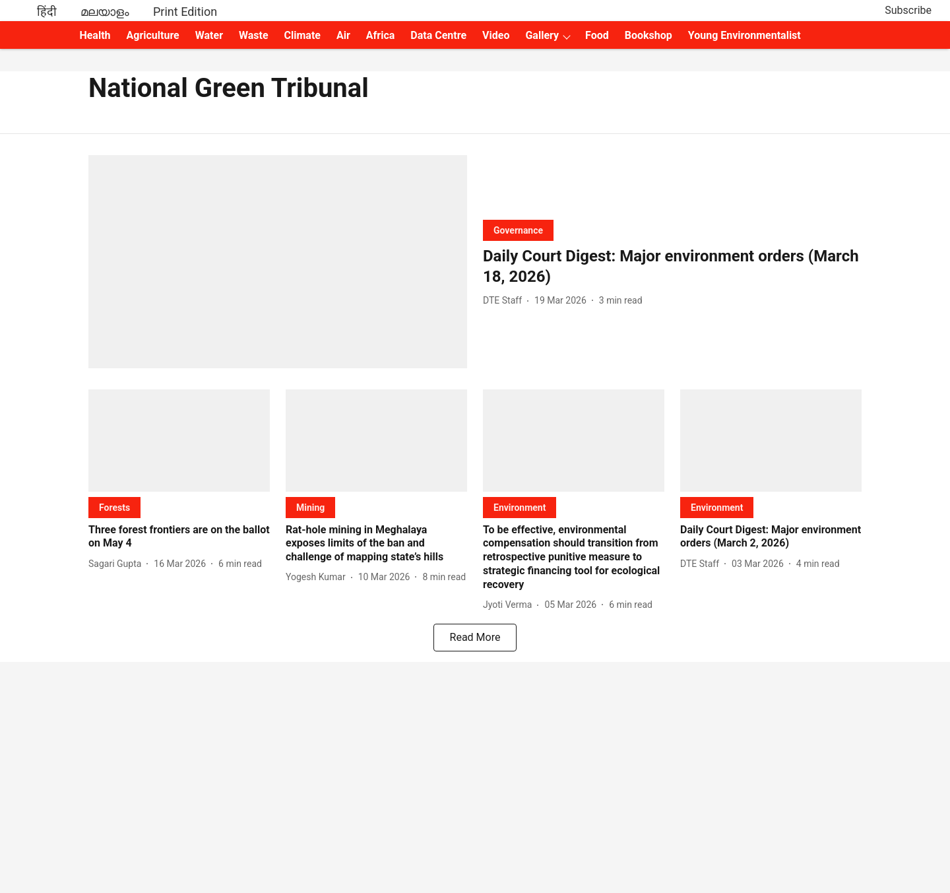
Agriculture (153, 35)
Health (94, 35)
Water (209, 35)
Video (495, 35)
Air (343, 35)
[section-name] (518, 230)
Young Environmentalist (744, 35)
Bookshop (648, 35)
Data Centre (438, 35)
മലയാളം (104, 11)
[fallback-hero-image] (277, 261)
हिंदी (47, 11)
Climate (302, 35)
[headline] (672, 266)
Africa (380, 35)
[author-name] (505, 301)
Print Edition (185, 11)
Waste (254, 35)
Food (597, 35)
